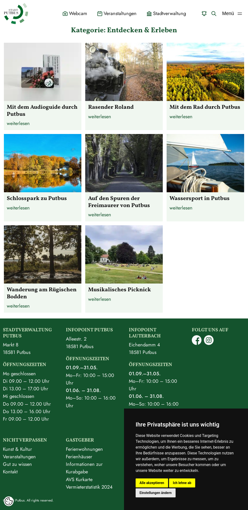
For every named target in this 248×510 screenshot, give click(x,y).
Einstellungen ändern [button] (156, 493)
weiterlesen (18, 123)
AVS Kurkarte (79, 479)
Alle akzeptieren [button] (152, 483)
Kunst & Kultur (17, 449)
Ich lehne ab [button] (182, 483)
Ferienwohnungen (84, 449)
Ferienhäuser (79, 456)
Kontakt (10, 471)
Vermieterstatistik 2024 (89, 487)
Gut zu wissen (17, 464)
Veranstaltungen (19, 456)
